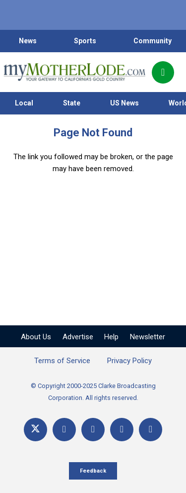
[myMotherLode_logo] (74, 72)
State (71, 103)
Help (111, 336)
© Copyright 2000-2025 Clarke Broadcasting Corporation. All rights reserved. (93, 391)
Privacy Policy (129, 360)
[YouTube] (93, 429)
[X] (35, 429)
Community (152, 41)
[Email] (121, 429)
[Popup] (163, 72)
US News (124, 103)
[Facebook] (64, 429)
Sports (85, 41)
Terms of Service (62, 360)
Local (24, 103)
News (28, 41)
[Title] (150, 429)
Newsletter (147, 336)
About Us (36, 336)
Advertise (77, 336)
